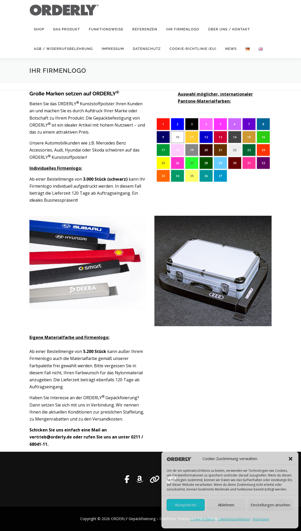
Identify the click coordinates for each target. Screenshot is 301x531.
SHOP (39, 29)
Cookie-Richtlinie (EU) (193, 49)
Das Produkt (66, 29)
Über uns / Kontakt (229, 29)
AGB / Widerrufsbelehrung (63, 49)
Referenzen (144, 29)
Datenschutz (147, 49)
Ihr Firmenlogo (182, 29)
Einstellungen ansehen (270, 504)
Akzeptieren (185, 504)
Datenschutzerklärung (234, 519)
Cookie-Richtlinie (203, 519)
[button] (290, 458)
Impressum (261, 519)
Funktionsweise (106, 29)
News (231, 49)
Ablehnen (226, 504)
